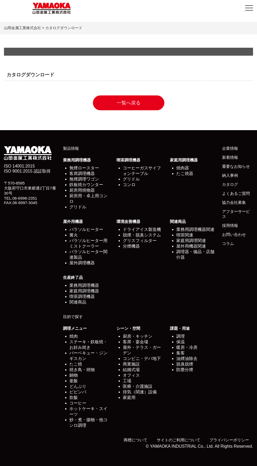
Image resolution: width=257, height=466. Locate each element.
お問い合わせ (234, 234)
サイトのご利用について (178, 440)
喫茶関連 (184, 235)
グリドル (77, 207)
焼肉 (73, 336)
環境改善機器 (128, 221)
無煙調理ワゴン (84, 179)
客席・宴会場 (135, 342)
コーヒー (77, 403)
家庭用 (129, 397)
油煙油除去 (186, 358)
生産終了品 (73, 277)
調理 (180, 336)
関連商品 (178, 221)
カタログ (230, 184)
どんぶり (77, 386)
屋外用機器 (73, 221)
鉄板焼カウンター (86, 184)
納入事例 (230, 175)
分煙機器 (131, 246)
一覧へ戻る (129, 102)
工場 (127, 381)
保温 (180, 342)
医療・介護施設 (137, 386)
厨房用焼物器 (82, 190)
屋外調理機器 (82, 263)
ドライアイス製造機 (142, 229)
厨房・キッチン (137, 336)
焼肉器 (182, 168)
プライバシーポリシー (229, 440)
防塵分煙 (184, 369)
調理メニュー (75, 328)
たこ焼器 (184, 173)
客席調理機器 (82, 173)
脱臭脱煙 (184, 364)
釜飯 (73, 381)
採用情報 (230, 225)
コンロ (129, 184)
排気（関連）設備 (140, 392)
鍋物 (73, 375)
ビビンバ (77, 392)
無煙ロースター (84, 168)
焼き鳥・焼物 (82, 369)
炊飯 (73, 397)
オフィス (131, 375)
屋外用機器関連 (191, 246)
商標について (135, 440)
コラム (228, 243)
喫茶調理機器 (128, 160)
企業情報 (230, 148)
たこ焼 (75, 364)
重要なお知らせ (236, 166)
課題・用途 (180, 328)
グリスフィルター (140, 240)
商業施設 (131, 364)
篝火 (73, 235)
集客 (180, 353)
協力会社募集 (234, 202)
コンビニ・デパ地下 (142, 358)
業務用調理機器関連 (195, 229)
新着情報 (230, 157)
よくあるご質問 (236, 193)
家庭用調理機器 (184, 160)
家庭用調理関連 (191, 240)
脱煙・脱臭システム (142, 235)
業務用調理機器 (77, 160)
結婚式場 (131, 369)
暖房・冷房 (186, 347)
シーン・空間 (128, 328)
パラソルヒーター (86, 229)
